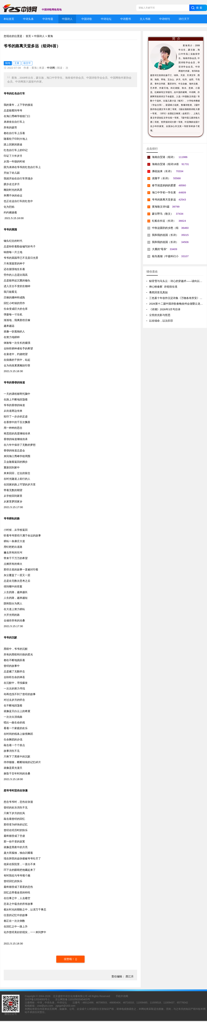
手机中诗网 (122, 996)
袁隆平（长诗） (161, 178)
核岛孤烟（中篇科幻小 (165, 256)
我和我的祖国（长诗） (165, 234)
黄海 (50, 36)
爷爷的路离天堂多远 (164, 199)
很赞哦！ (69, 959)
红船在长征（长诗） (164, 220)
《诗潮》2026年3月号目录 (164, 309)
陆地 (7, 63)
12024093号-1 (42, 999)
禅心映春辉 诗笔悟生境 (163, 286)
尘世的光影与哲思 (159, 314)
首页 (28, 36)
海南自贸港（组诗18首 (165, 164)
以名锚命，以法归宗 (161, 320)
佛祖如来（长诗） (162, 171)
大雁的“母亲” (159, 249)
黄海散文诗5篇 (160, 206)
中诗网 (51, 67)
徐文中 (27, 63)
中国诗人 (39, 36)
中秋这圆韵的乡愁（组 (165, 227)
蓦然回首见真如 (158, 292)
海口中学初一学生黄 (164, 192)
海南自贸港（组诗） (164, 156)
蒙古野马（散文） (162, 213)
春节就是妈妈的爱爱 (164, 185)
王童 (16, 63)
